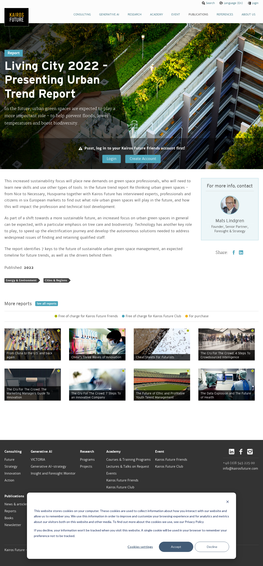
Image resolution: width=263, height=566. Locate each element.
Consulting (13, 452)
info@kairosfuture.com (240, 468)
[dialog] (131, 526)
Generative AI (41, 452)
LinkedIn (241, 252)
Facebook (233, 252)
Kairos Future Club (120, 487)
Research (87, 452)
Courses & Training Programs (128, 460)
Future (9, 460)
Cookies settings (140, 547)
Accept (176, 547)
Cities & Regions (56, 280)
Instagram (250, 451)
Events (111, 473)
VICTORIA (38, 460)
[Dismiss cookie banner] (227, 502)
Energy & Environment (21, 280)
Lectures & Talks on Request (127, 466)
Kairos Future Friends (122, 480)
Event (159, 452)
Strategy (10, 466)
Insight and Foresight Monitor (53, 473)
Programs (87, 460)
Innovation (12, 473)
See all (46, 303)
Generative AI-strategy (48, 466)
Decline (212, 547)
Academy (113, 452)
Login (111, 158)
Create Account (143, 158)
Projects (86, 466)
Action (9, 480)
